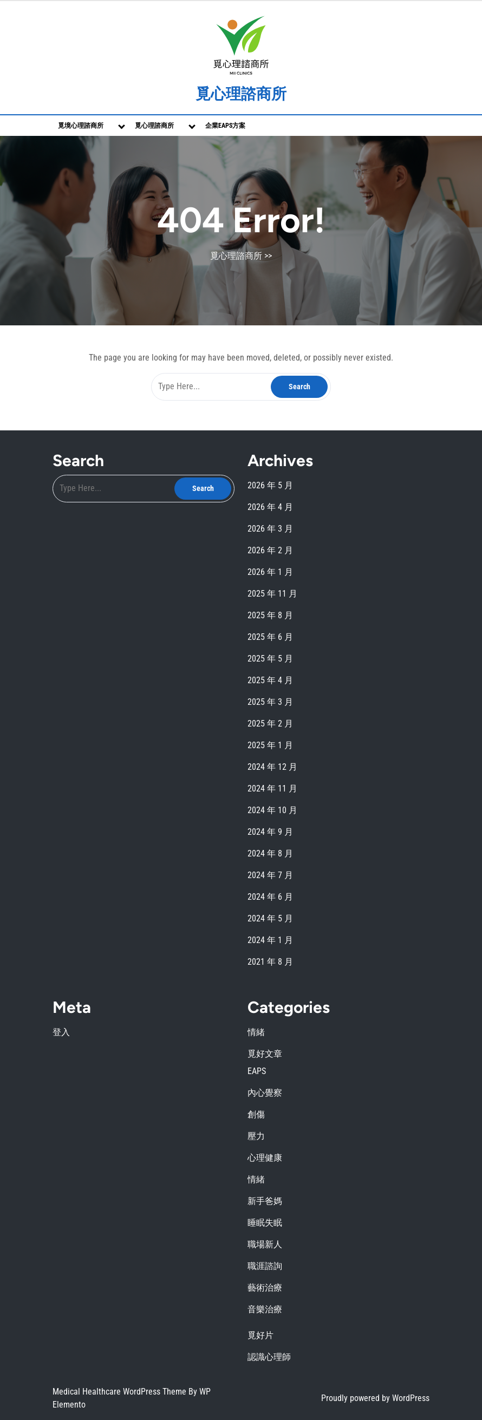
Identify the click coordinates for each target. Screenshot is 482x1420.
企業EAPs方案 (225, 125)
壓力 (256, 1136)
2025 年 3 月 (270, 702)
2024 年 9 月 (270, 832)
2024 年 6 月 (270, 897)
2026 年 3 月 (270, 528)
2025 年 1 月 (270, 745)
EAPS (256, 1071)
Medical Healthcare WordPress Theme (120, 1391)
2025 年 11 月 (272, 593)
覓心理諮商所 (241, 94)
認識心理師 (269, 1357)
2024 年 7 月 (270, 875)
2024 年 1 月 (270, 940)
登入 (61, 1032)
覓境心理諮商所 (80, 125)
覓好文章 (264, 1054)
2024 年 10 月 (272, 810)
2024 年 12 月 (272, 767)
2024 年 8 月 (270, 853)
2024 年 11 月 (272, 788)
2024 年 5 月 (270, 918)
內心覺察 (264, 1093)
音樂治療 (264, 1309)
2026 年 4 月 (270, 507)
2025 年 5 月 (270, 658)
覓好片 (260, 1335)
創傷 (256, 1114)
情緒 (256, 1032)
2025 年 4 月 (270, 680)
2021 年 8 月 (270, 962)
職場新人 (264, 1244)
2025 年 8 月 (270, 615)
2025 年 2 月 (270, 723)
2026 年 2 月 (270, 550)
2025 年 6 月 (270, 637)
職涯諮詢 (264, 1266)
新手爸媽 (264, 1201)
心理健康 (264, 1158)
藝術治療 (264, 1287)
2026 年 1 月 (270, 572)
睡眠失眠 (264, 1223)
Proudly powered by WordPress (375, 1398)
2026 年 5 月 (270, 485)
